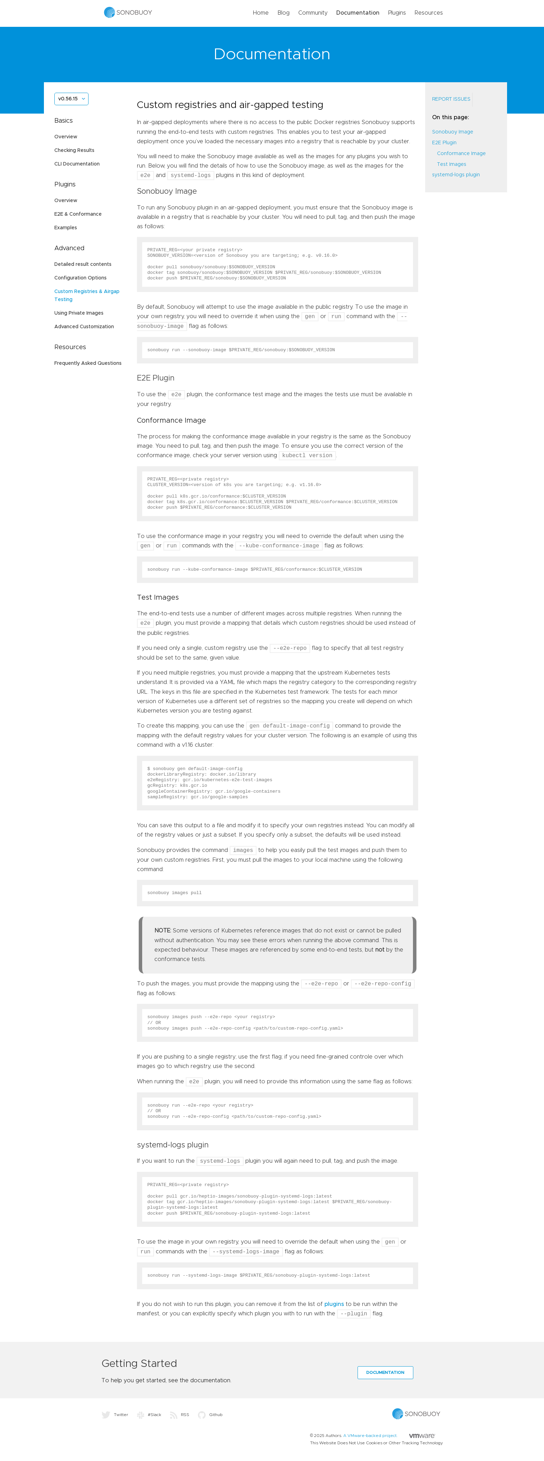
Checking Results (74, 150)
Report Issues (451, 99)
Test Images (451, 164)
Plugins (397, 13)
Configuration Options (80, 278)
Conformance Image (461, 153)
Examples (65, 227)
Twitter (114, 1415)
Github (210, 1415)
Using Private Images (79, 313)
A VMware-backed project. (389, 1435)
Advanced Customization (84, 326)
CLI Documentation (77, 164)
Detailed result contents (83, 264)
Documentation (358, 13)
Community (313, 13)
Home (261, 13)
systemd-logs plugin (456, 174)
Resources (429, 13)
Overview (65, 136)
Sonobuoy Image (452, 132)
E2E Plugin (444, 142)
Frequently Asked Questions (88, 363)
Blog (283, 13)
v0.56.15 (68, 99)
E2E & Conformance (78, 214)
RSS (179, 1415)
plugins (334, 1304)
